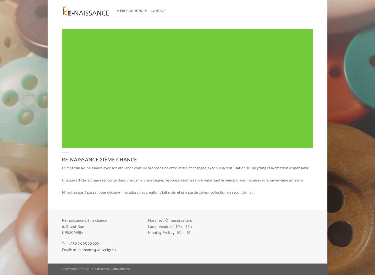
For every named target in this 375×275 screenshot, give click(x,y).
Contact (158, 11)
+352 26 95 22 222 (83, 243)
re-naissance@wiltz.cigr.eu (94, 249)
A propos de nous (132, 11)
